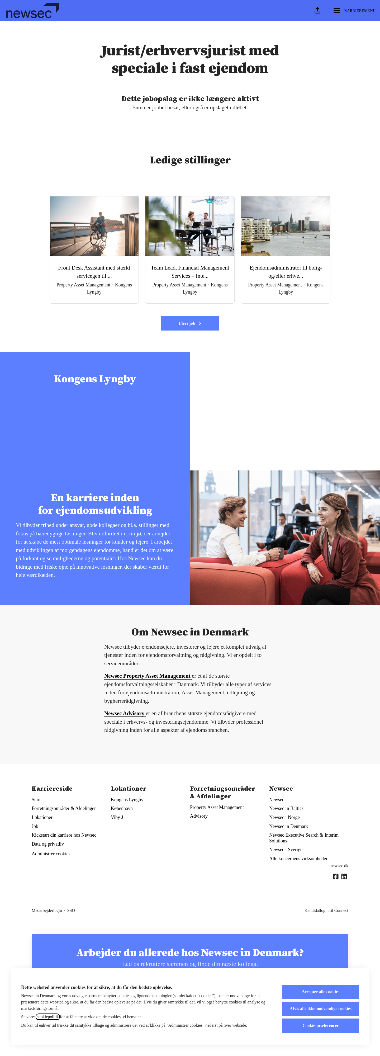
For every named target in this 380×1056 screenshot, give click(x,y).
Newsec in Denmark (288, 826)
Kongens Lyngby (127, 799)
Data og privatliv (48, 844)
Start (36, 799)
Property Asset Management (217, 807)
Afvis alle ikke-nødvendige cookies (321, 1008)
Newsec (276, 799)
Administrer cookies (51, 853)
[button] (317, 10)
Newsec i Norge (284, 817)
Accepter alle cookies (321, 991)
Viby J (117, 817)
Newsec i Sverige (285, 849)
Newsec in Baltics (286, 808)
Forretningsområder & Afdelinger (64, 808)
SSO (71, 910)
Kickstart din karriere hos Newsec (64, 835)
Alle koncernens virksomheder (298, 858)
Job (35, 826)
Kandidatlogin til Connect (326, 910)
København (122, 808)
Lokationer (42, 817)
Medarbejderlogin (47, 910)
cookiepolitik (48, 1017)
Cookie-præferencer (320, 1025)
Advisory (199, 816)
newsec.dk (339, 866)
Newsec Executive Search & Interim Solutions (304, 837)
